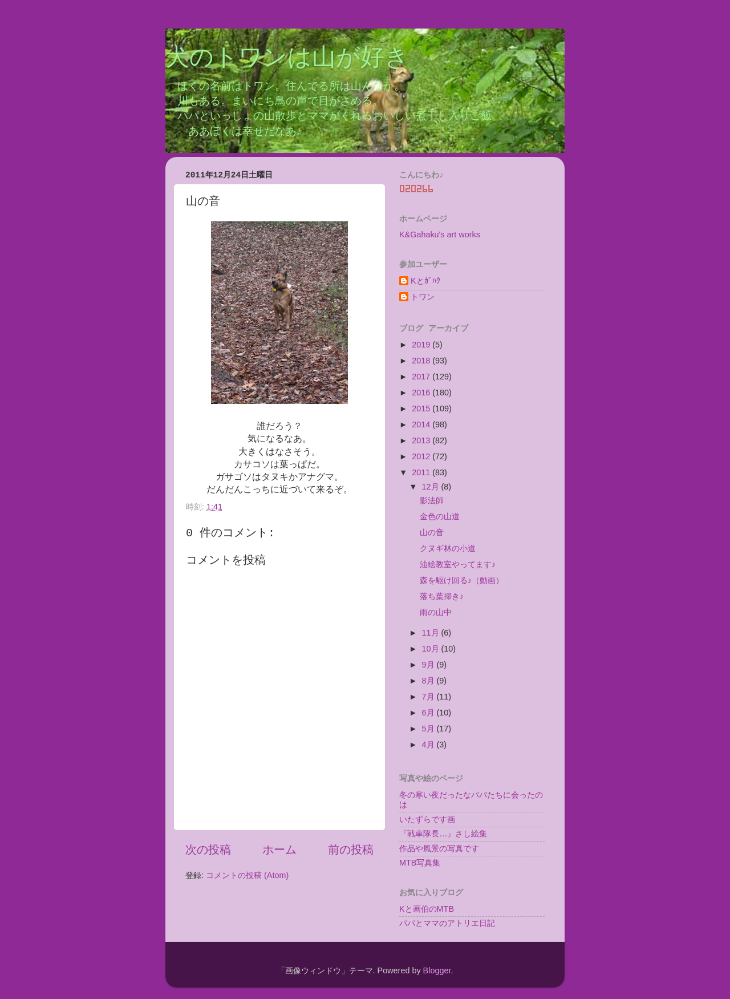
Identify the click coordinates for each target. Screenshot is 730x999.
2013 (422, 440)
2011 (422, 472)
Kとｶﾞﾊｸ (425, 280)
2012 (422, 456)
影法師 (432, 500)
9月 (429, 664)
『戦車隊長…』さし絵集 (443, 833)
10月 (431, 648)
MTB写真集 (419, 862)
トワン (423, 296)
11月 (431, 632)
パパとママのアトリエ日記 (447, 923)
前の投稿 (351, 849)
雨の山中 (436, 612)
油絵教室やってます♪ (458, 564)
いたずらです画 (427, 819)
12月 (431, 486)
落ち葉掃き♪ (442, 596)
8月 (429, 680)
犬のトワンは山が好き (287, 58)
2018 (422, 360)
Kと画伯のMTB (426, 908)
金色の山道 (440, 516)
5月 (429, 728)
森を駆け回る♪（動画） (462, 580)
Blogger (437, 970)
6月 (429, 712)
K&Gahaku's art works (439, 234)
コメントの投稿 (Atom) (247, 875)
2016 (422, 392)
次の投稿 (208, 849)
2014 (422, 424)
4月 (429, 744)
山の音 (432, 532)
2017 (422, 376)
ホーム (279, 849)
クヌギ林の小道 (448, 548)
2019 (422, 344)
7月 (429, 696)
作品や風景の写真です (439, 848)
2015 (422, 408)
